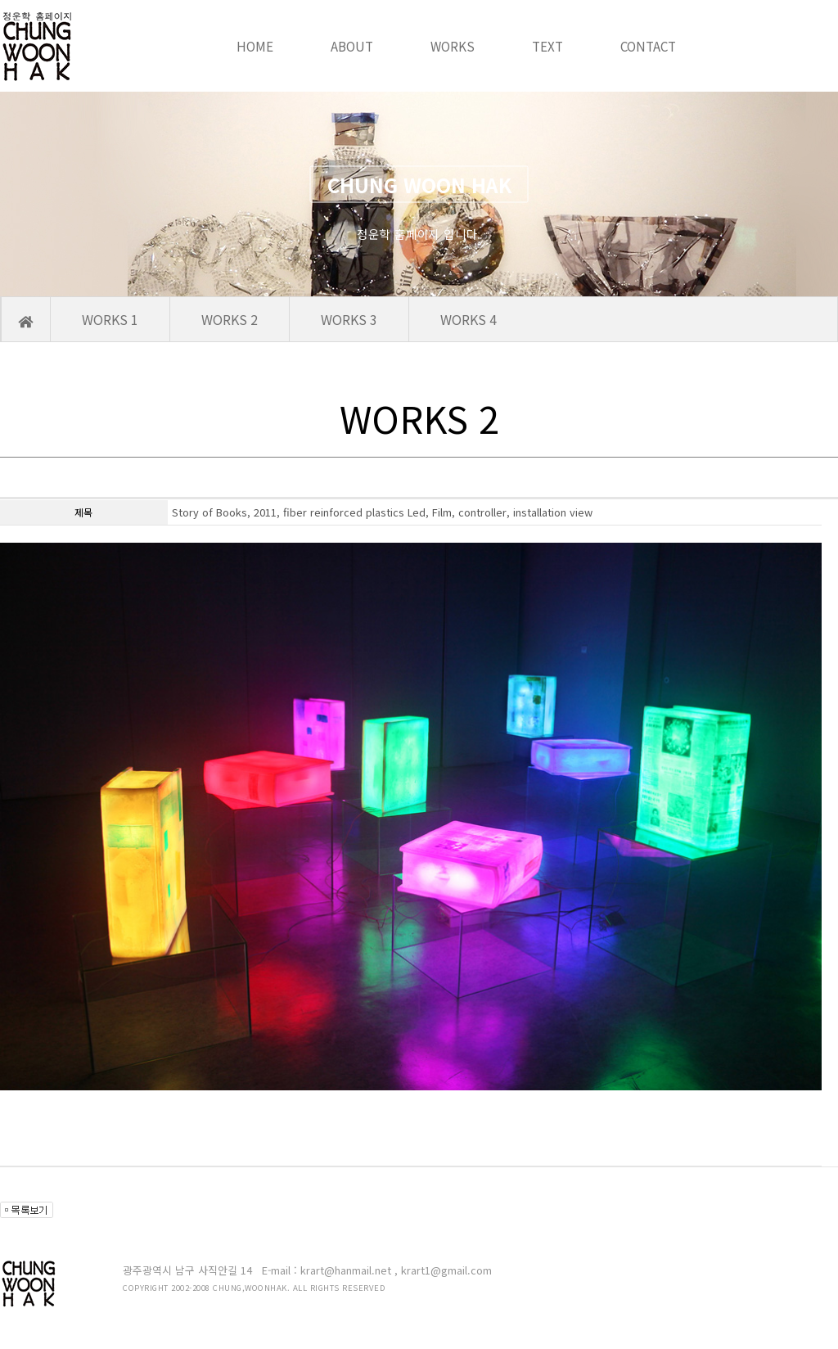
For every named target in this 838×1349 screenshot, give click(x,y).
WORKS (452, 46)
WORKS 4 (468, 319)
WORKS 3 (349, 319)
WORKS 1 (110, 319)
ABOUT (352, 46)
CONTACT (648, 46)
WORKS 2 (229, 319)
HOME (255, 46)
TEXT (547, 46)
